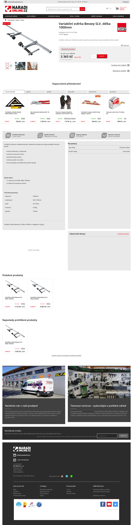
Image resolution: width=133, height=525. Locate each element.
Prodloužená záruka (19, 495)
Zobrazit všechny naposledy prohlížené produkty (66, 355)
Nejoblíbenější (10, 92)
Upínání (17, 20)
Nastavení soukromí (99, 495)
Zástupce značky (121, 71)
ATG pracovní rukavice (70, 118)
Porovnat (126, 45)
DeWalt (23, 118)
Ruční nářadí (11, 20)
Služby (42, 495)
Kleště (28, 92)
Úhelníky (71, 92)
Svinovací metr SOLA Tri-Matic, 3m (115, 112)
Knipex (48, 118)
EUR (110, 8)
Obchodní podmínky (46, 489)
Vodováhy (92, 92)
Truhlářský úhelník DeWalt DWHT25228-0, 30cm (13, 112)
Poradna (15, 491)
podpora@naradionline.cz (15, 2)
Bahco (99, 118)
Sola (125, 118)
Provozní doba (70, 493)
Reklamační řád (44, 491)
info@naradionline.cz (23, 455)
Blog (14, 489)
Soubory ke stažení (120, 65)
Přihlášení (126, 2)
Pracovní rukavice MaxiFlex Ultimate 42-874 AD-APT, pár (64, 112)
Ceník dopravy (44, 493)
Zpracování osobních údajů (101, 491)
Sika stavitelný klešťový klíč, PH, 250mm (40, 112)
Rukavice (113, 92)
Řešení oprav (17, 493)
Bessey (66, 34)
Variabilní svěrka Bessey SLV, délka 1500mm (13, 298)
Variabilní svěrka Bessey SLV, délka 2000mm (39, 298)
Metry (49, 92)
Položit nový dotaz (123, 234)
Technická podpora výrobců (101, 489)
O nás (68, 489)
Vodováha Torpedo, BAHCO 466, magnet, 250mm (90, 112)
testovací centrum (88, 411)
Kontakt (68, 491)
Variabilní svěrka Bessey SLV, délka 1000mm (13, 342)
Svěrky (22, 20)
